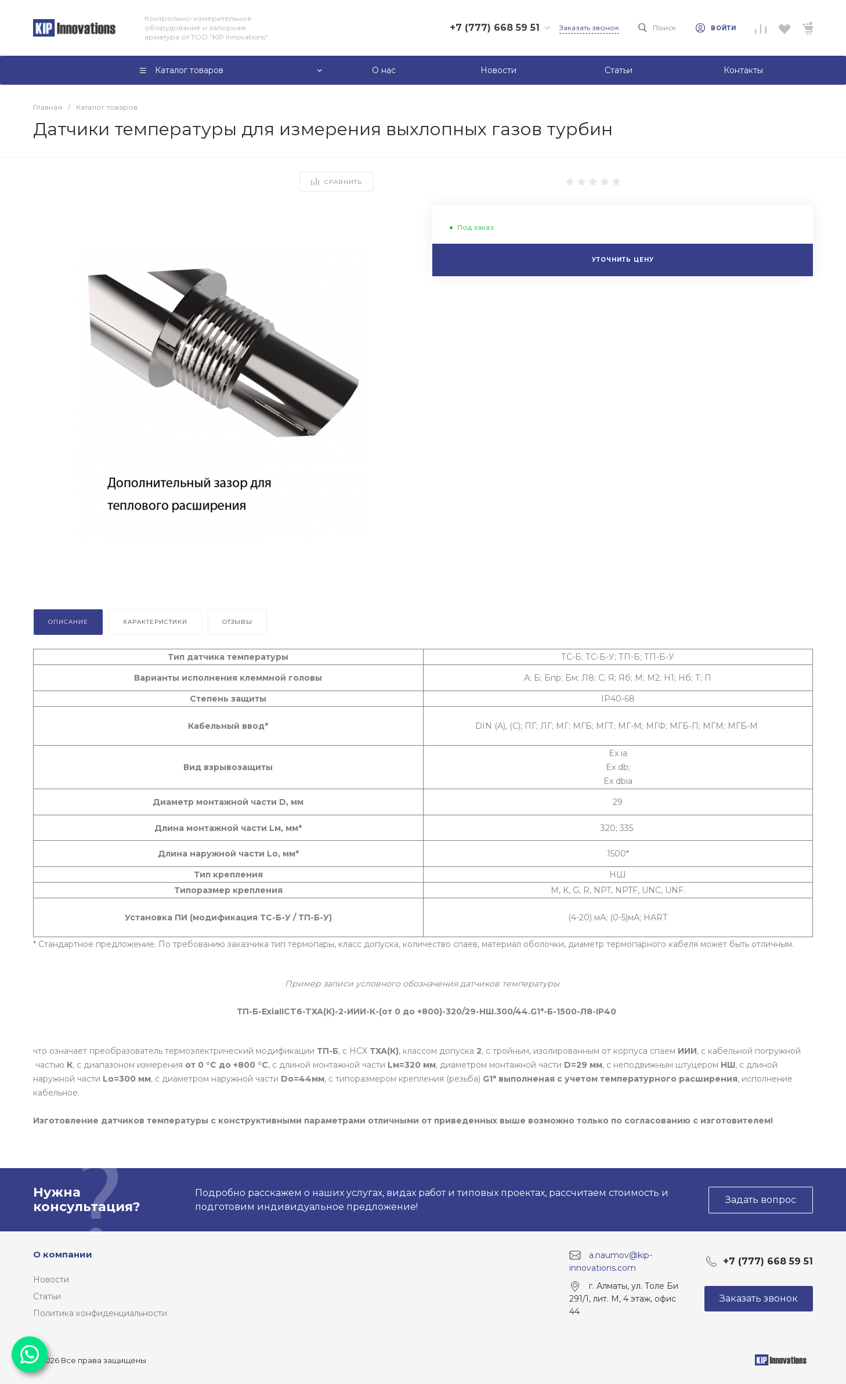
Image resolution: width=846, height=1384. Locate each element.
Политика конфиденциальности (100, 1313)
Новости (51, 1279)
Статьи (47, 1296)
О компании (62, 1254)
